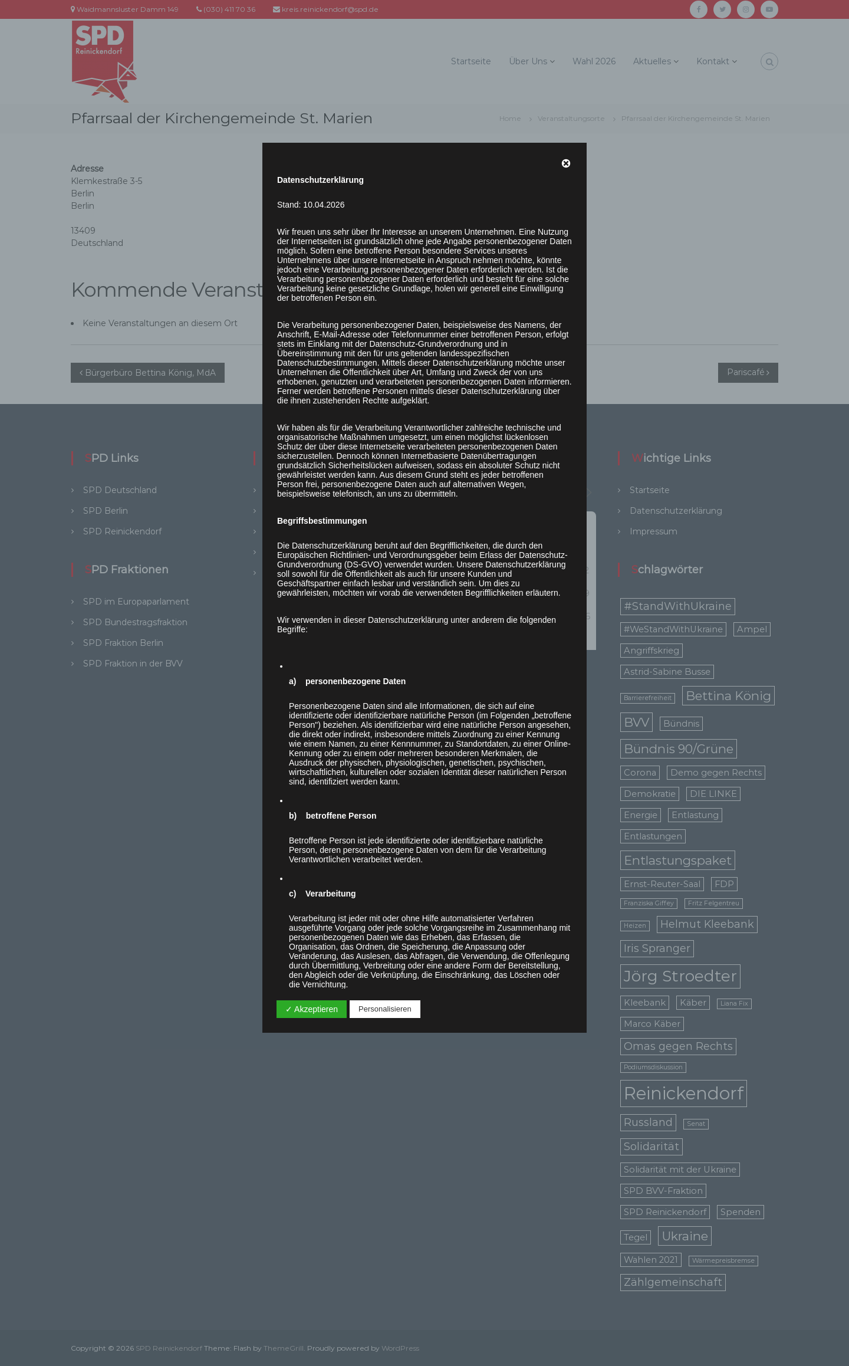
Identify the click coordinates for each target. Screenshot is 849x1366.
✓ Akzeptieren (311, 1009)
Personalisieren (385, 1008)
